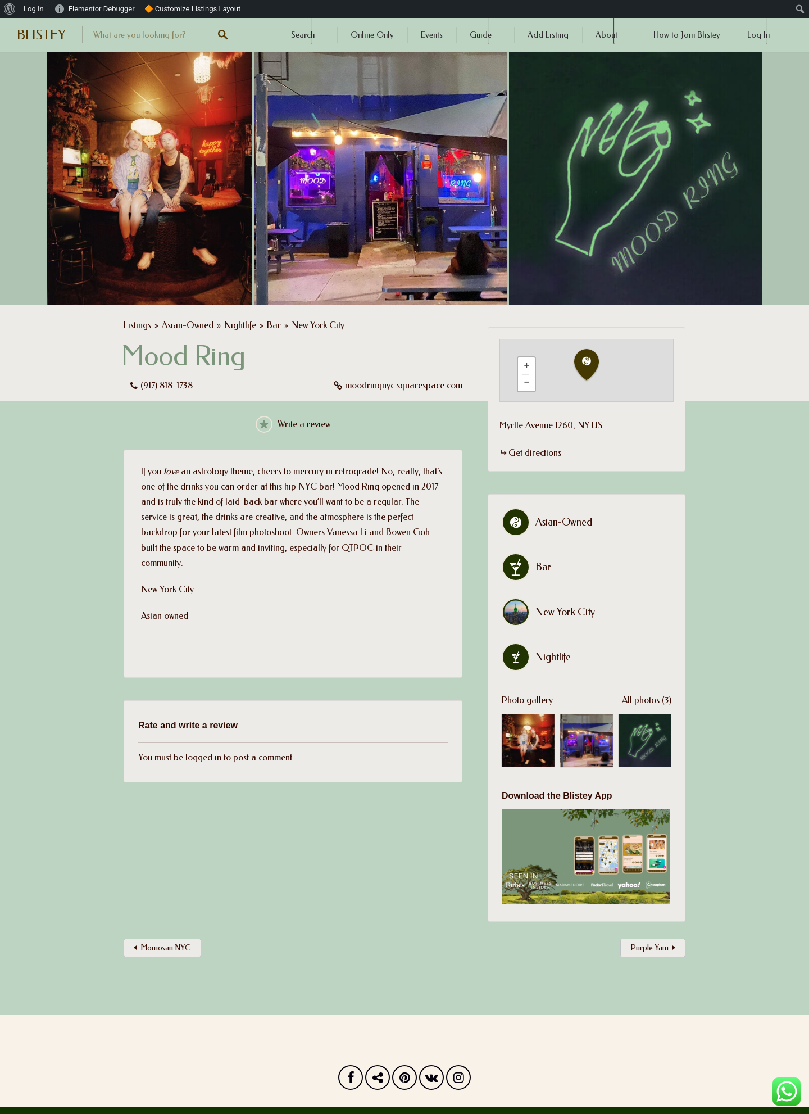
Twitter (377, 1080)
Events (432, 35)
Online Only (372, 35)
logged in (203, 757)
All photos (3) (646, 700)
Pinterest (404, 1080)
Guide (481, 35)
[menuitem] (10, 9)
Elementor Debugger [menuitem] (102, 8)
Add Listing (548, 35)
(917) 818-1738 (166, 385)
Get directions (534, 452)
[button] (593, 365)
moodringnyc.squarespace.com (403, 385)
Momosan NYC (165, 948)
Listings (137, 325)
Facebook (350, 1080)
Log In (758, 35)
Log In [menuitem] (34, 8)
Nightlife (240, 325)
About (606, 35)
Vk (431, 1080)
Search (303, 35)
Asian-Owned (187, 325)
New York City (318, 325)
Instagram (458, 1080)
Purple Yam (649, 948)
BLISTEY (41, 35)
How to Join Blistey (686, 35)
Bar (274, 325)
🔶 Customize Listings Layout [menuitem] (192, 8)
